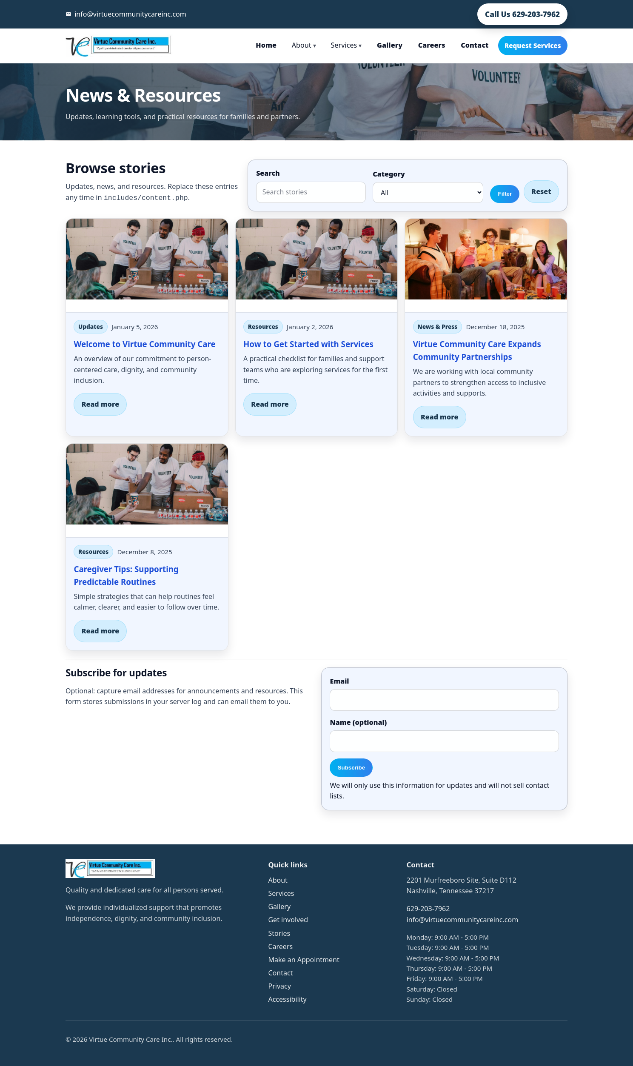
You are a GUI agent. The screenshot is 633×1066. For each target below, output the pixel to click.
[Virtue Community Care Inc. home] (119, 45)
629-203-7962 (428, 908)
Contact (474, 45)
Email (339, 681)
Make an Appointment (303, 959)
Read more (100, 404)
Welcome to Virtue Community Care (144, 344)
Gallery (389, 45)
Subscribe (351, 767)
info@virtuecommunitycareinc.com (463, 919)
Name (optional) (358, 722)
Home (266, 45)
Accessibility (287, 999)
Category (389, 174)
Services (346, 45)
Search (268, 173)
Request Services (533, 45)
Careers (431, 45)
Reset (541, 191)
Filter (505, 194)
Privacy (279, 986)
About (304, 45)
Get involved (288, 919)
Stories (279, 933)
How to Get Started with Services (308, 344)
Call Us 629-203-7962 (522, 14)
